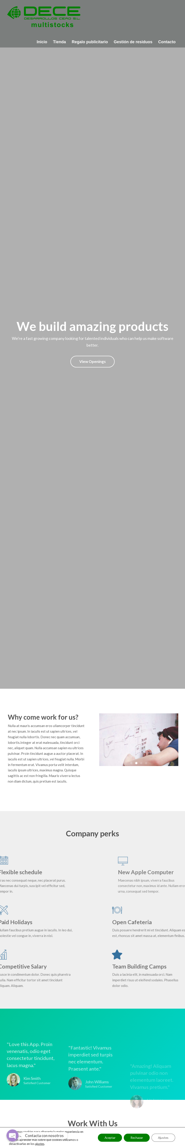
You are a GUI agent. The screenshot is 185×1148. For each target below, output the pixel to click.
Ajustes (163, 1137)
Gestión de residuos (133, 42)
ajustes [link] (39, 1144)
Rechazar (136, 1137)
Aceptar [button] (108, 1137)
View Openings (92, 361)
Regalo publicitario (90, 42)
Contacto (167, 42)
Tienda (59, 42)
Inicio (42, 42)
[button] (131, 763)
